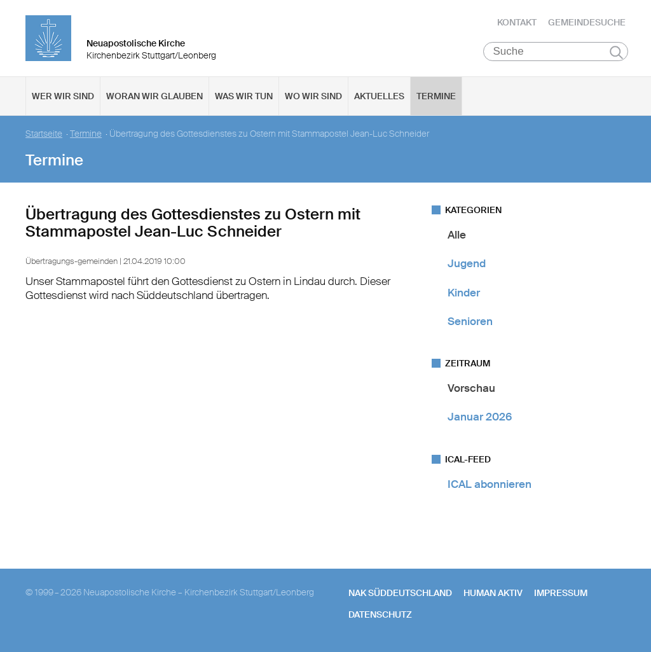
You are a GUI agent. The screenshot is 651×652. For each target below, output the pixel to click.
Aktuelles (379, 96)
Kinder (464, 293)
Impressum (560, 593)
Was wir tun (244, 96)
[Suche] (556, 51)
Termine (436, 96)
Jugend (467, 263)
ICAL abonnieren (489, 484)
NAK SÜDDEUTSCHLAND (400, 593)
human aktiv (493, 593)
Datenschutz (380, 614)
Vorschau (471, 388)
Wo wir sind (313, 96)
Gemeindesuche (587, 22)
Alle (457, 235)
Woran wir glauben (154, 96)
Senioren (470, 321)
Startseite (43, 133)
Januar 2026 (480, 417)
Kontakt (517, 22)
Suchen (616, 52)
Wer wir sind (63, 96)
